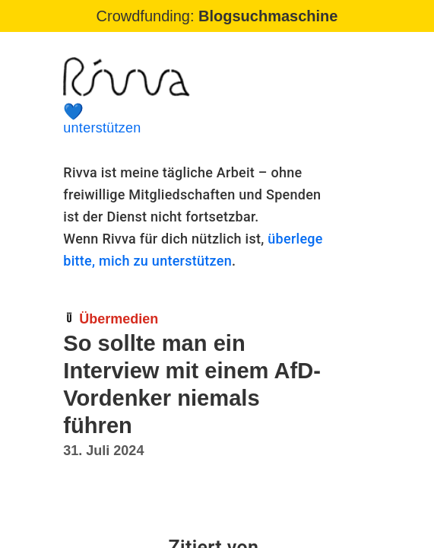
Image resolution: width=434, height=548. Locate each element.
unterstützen (197, 119)
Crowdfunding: (217, 16)
